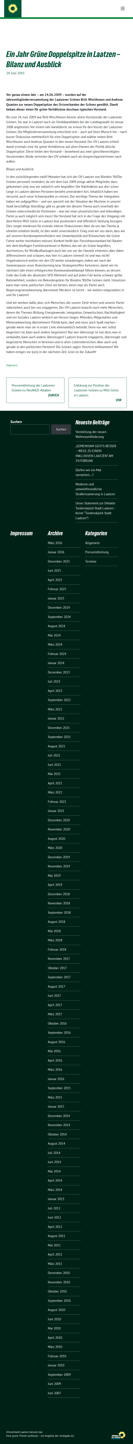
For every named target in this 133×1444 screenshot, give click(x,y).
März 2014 (55, 1184)
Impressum (21, 528)
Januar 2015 (56, 1101)
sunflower (33, 1430)
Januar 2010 (56, 1360)
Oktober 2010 (57, 1286)
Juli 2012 (54, 1203)
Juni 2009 (54, 1378)
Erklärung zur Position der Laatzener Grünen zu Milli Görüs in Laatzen (97, 387)
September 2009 (59, 1369)
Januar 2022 (56, 713)
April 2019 (55, 879)
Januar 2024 (56, 658)
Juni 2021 (54, 759)
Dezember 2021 (59, 722)
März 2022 (55, 704)
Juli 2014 (54, 1147)
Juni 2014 (54, 1157)
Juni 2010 (54, 1314)
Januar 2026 (56, 547)
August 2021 (56, 741)
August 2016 (56, 1036)
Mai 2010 (54, 1323)
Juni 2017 (54, 990)
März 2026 (55, 537)
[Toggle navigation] (123, 24)
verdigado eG (66, 1430)
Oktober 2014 (57, 1129)
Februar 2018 (57, 944)
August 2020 (56, 833)
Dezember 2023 (59, 667)
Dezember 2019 (59, 852)
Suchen (16, 416)
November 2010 (59, 1277)
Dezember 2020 (59, 815)
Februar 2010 (57, 1351)
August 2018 (56, 916)
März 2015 (55, 1092)
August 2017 (56, 981)
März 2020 (55, 842)
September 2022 (59, 694)
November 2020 (59, 824)
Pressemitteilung (97, 547)
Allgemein (11, 360)
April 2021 (55, 778)
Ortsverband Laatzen (39, 9)
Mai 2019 (54, 870)
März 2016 (55, 1064)
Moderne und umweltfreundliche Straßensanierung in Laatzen (95, 484)
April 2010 (55, 1332)
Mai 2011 (54, 1240)
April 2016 (55, 1055)
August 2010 (56, 1304)
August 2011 (56, 1230)
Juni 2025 (54, 565)
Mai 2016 (54, 1046)
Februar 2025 (57, 584)
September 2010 (59, 1295)
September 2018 (59, 907)
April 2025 (55, 574)
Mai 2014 (54, 1166)
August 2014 (56, 1138)
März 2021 (55, 787)
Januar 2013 (56, 1193)
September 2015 (59, 1083)
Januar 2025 (56, 593)
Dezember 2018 (59, 889)
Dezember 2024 (59, 602)
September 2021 (59, 731)
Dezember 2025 (59, 556)
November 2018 (59, 898)
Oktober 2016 (57, 1018)
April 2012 (55, 1221)
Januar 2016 (56, 1073)
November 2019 (59, 861)
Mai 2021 (54, 768)
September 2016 (59, 1027)
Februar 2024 (57, 648)
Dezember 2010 (59, 1267)
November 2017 (59, 953)
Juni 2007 (54, 1388)
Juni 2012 (54, 1212)
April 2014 (55, 1175)
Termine (90, 556)
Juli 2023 (54, 676)
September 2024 (59, 611)
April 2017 (55, 1000)
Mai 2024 (54, 630)
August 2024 (56, 621)
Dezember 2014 (59, 1110)
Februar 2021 (57, 796)
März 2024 (55, 639)
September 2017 (59, 972)
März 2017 (55, 1009)
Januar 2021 (56, 805)
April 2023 (55, 685)
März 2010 (55, 1341)
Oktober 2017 (57, 963)
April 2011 (55, 1249)
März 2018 (55, 935)
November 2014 (59, 1120)
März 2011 (55, 1258)
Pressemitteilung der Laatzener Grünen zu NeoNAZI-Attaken (35, 385)
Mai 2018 (54, 926)
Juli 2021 (54, 750)
